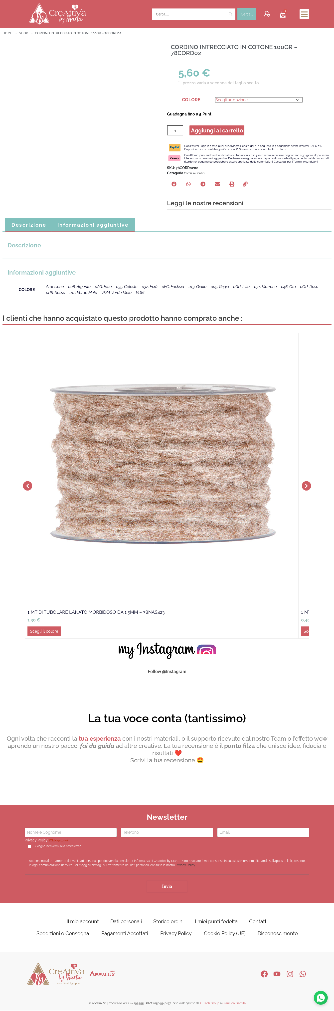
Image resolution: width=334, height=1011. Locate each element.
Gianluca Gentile (234, 1004)
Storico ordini (168, 922)
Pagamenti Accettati (124, 934)
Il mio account (83, 922)
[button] (173, 185)
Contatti (258, 922)
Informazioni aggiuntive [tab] (93, 225)
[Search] (194, 14)
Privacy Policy (185, 865)
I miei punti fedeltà (216, 922)
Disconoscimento (278, 934)
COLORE (191, 99)
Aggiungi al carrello (217, 130)
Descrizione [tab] (28, 225)
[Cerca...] (246, 14)
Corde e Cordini (194, 174)
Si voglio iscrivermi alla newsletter (57, 847)
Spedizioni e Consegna (62, 934)
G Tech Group (209, 1004)
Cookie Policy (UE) (224, 934)
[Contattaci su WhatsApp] (320, 997)
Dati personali (126, 922)
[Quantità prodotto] (175, 130)
